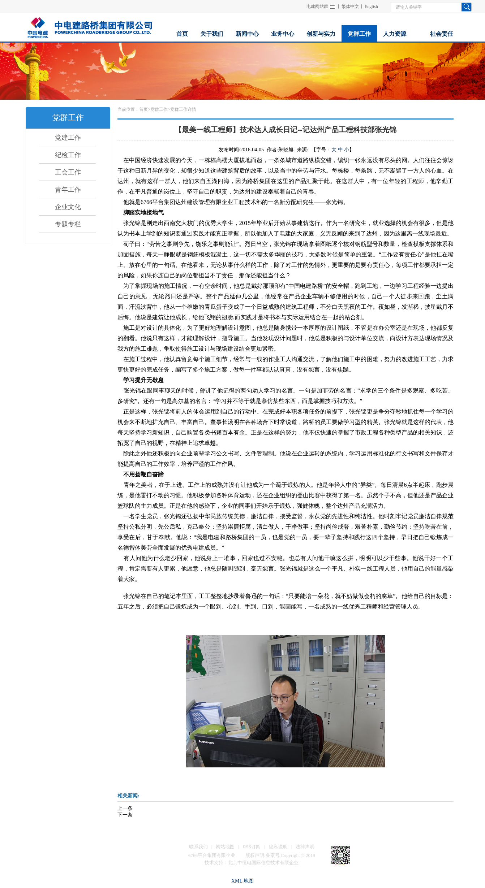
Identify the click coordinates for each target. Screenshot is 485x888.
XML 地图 (242, 881)
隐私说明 (278, 846)
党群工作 (159, 109)
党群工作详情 (183, 109)
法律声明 (305, 846)
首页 (143, 109)
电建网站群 (317, 6)
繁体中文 (350, 6)
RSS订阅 (252, 846)
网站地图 (225, 846)
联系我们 (198, 846)
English (371, 6)
